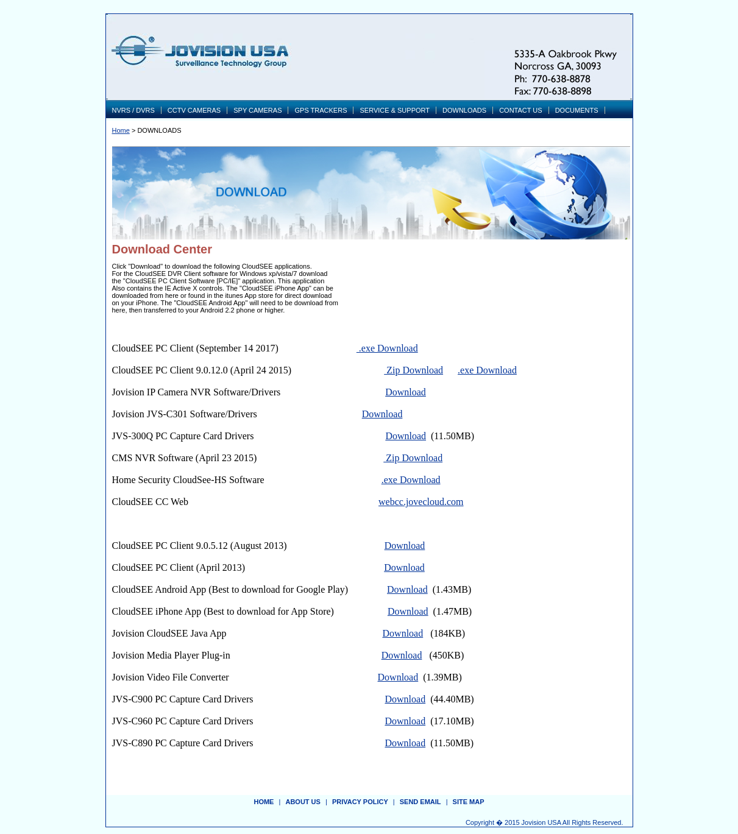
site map (468, 801)
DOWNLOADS (464, 110)
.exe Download (387, 348)
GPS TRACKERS (320, 110)
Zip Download (413, 370)
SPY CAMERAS (257, 110)
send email (420, 801)
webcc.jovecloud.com (421, 502)
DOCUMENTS (576, 110)
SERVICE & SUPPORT (395, 110)
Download (405, 392)
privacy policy (360, 801)
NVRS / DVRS (133, 110)
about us (302, 801)
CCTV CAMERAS (194, 110)
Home (121, 130)
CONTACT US (520, 110)
